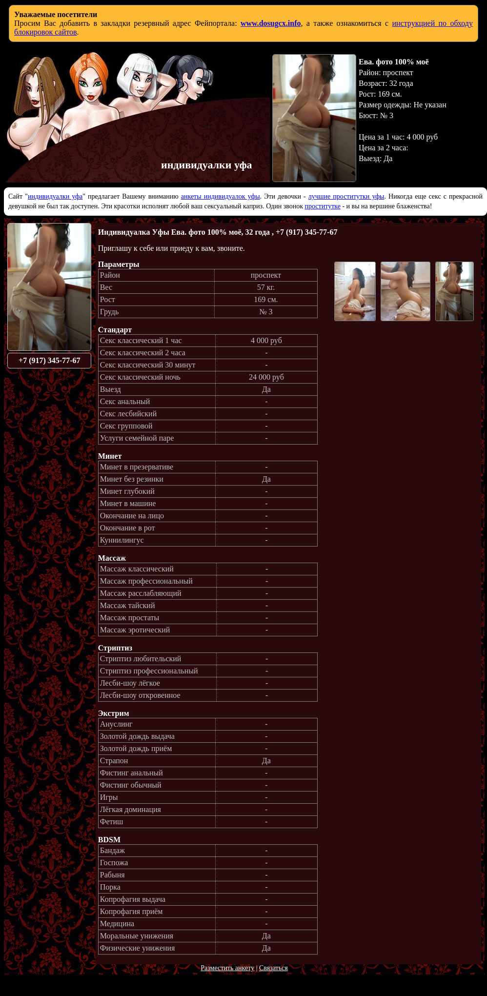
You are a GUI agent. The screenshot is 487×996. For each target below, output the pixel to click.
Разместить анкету (227, 968)
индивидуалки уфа (55, 196)
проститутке (323, 206)
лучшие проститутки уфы (346, 196)
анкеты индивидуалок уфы (220, 196)
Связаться (273, 968)
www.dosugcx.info (271, 23)
